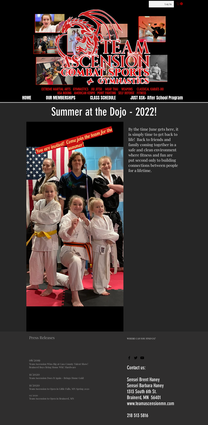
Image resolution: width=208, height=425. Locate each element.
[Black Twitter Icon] (135, 358)
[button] (180, 3)
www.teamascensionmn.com (150, 403)
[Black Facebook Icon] (129, 358)
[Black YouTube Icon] (142, 358)
